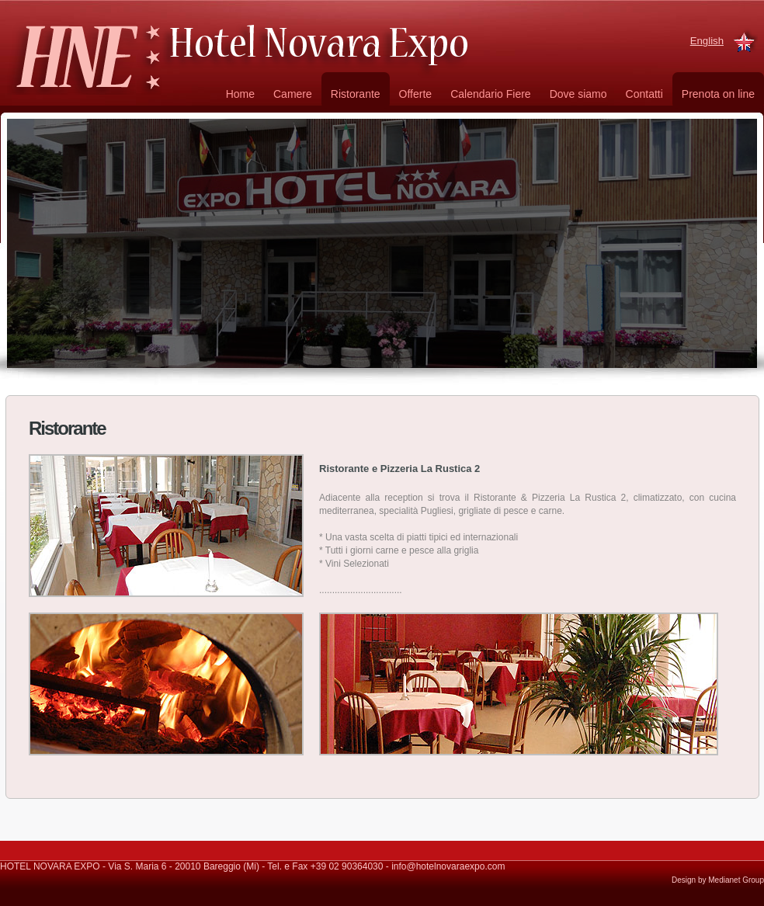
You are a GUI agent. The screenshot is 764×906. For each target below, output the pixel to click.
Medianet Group (736, 880)
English (707, 41)
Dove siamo (578, 94)
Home (240, 94)
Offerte (415, 94)
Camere (292, 94)
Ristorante (355, 94)
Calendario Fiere (490, 94)
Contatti (644, 94)
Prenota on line (718, 94)
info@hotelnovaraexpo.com (448, 866)
